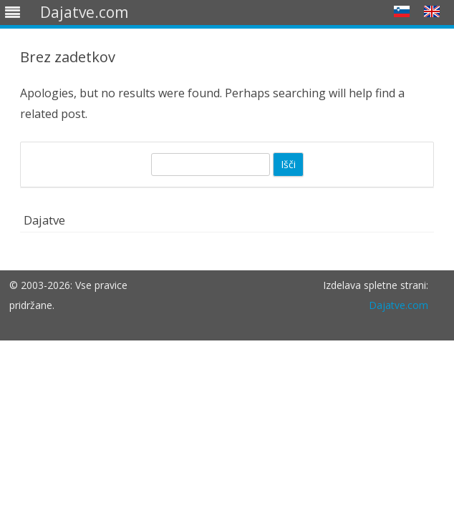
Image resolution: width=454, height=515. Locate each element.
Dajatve (44, 220)
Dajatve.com (398, 305)
